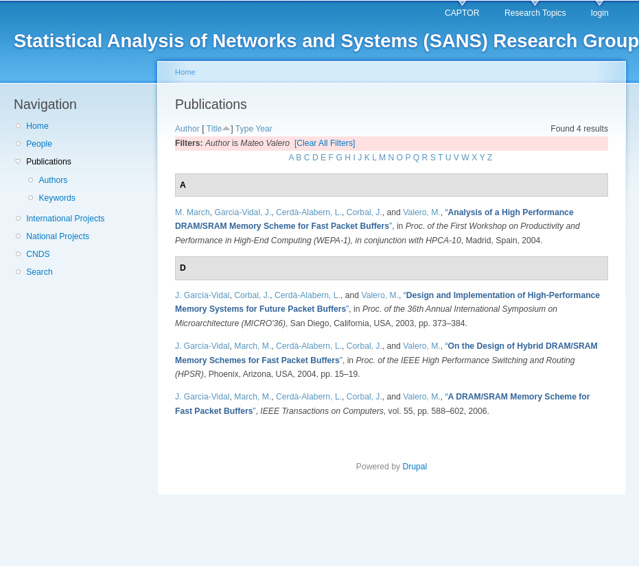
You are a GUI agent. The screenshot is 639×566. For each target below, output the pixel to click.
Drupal (414, 466)
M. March (192, 212)
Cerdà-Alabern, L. (309, 212)
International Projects (65, 218)
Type (244, 129)
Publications (48, 162)
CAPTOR (462, 13)
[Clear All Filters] (325, 143)
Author (187, 129)
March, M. (252, 346)
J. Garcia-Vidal (202, 295)
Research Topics (535, 13)
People (39, 144)
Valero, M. (422, 212)
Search (39, 272)
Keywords (56, 198)
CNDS (37, 254)
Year (263, 129)
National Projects (57, 236)
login (600, 13)
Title (214, 129)
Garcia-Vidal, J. (242, 212)
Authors (52, 180)
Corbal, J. (364, 212)
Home (37, 126)
